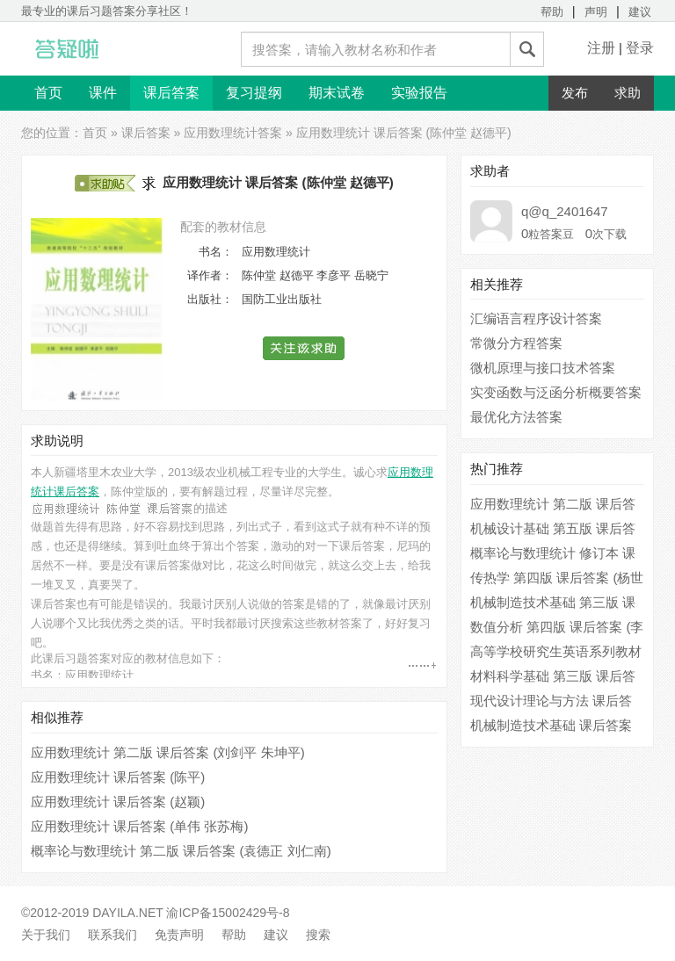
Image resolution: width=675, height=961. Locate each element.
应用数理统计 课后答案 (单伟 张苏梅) (140, 826)
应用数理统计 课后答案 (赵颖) (118, 801)
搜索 (318, 935)
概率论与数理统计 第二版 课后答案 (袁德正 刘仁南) (181, 850)
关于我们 (45, 935)
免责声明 (179, 935)
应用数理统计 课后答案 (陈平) (118, 777)
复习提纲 (254, 92)
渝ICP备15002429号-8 (227, 913)
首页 (48, 92)
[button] (304, 348)
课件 (103, 92)
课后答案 (171, 92)
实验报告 (419, 92)
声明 (595, 11)
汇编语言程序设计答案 (536, 318)
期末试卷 (336, 92)
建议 (639, 11)
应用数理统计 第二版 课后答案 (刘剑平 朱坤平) (168, 752)
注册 (601, 47)
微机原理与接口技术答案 (542, 367)
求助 (627, 92)
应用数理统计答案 (233, 133)
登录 (640, 47)
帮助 (552, 11)
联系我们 (112, 935)
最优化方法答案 (516, 416)
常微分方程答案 (516, 343)
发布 (575, 92)
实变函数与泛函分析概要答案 (556, 392)
